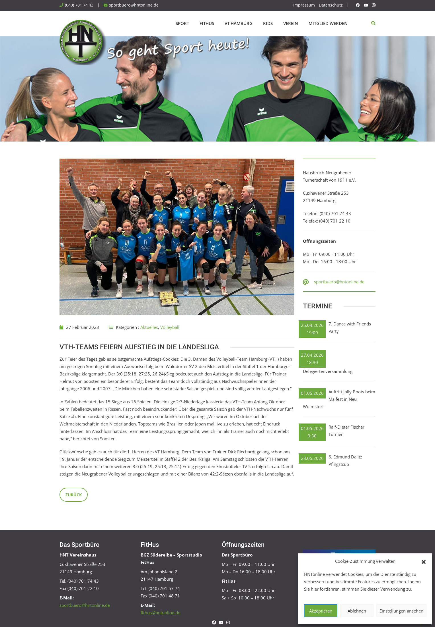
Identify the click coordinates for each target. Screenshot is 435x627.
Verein (290, 23)
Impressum (304, 5)
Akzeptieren (320, 611)
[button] (423, 561)
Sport (182, 23)
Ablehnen (357, 611)
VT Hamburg (239, 23)
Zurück (73, 494)
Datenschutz (331, 5)
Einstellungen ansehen (401, 611)
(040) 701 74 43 (79, 5)
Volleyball (169, 327)
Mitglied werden (328, 23)
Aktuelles (149, 327)
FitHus (207, 23)
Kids (268, 23)
